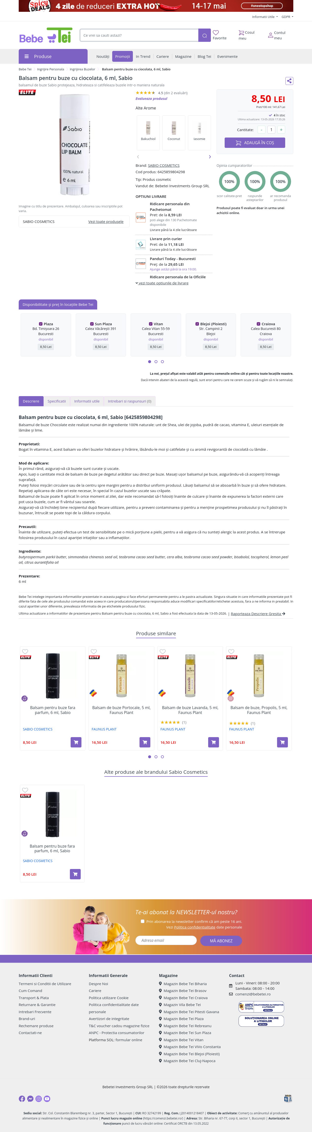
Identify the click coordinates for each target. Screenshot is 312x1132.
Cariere (95, 990)
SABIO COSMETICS (163, 165)
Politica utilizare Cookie (108, 997)
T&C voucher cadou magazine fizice (119, 1025)
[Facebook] (22, 1099)
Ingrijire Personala (50, 69)
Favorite (220, 35)
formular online (128, 1039)
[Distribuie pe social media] (289, 81)
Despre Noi (98, 983)
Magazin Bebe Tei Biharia (183, 983)
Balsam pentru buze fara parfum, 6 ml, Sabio (52, 710)
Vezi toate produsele (106, 221)
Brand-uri (27, 1018)
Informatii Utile (263, 17)
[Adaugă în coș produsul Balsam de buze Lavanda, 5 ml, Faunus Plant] (213, 742)
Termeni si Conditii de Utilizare (45, 983)
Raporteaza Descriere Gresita (258, 613)
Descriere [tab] (31, 401)
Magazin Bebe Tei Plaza (181, 1018)
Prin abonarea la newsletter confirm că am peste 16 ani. (194, 921)
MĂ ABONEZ (221, 941)
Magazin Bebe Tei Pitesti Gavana (189, 1011)
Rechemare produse (36, 1025)
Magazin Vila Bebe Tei (180, 1004)
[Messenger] (30, 1099)
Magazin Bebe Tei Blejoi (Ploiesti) (189, 1053)
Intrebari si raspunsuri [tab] (129, 401)
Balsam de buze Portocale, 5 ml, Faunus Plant (121, 710)
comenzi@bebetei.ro (253, 994)
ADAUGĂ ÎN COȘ (255, 143)
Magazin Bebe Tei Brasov (182, 990)
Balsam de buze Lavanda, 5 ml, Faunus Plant (190, 710)
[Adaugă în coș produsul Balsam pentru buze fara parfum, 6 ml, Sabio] (76, 742)
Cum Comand (30, 990)
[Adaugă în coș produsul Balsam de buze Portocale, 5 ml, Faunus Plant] (145, 742)
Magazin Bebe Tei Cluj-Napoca (187, 1060)
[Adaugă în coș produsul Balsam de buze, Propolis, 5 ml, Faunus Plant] (282, 742)
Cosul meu (247, 34)
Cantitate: (245, 129)
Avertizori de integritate (109, 1018)
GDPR (286, 17)
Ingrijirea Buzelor (82, 69)
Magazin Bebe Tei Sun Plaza (185, 1032)
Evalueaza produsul (151, 98)
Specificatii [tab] (57, 401)
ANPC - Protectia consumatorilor (116, 1032)
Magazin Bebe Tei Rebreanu (185, 1025)
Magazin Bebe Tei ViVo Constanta (190, 1046)
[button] (149, 361)
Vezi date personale (204, 927)
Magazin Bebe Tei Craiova (183, 997)
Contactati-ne (30, 1032)
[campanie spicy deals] (156, 6)
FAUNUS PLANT (104, 729)
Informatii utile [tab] (87, 401)
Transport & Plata (34, 997)
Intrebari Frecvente (35, 1011)
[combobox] (138, 35)
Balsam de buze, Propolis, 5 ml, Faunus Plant (259, 710)
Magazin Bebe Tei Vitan (181, 1039)
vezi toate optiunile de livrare (162, 282)
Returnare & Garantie (37, 1004)
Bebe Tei (25, 69)
